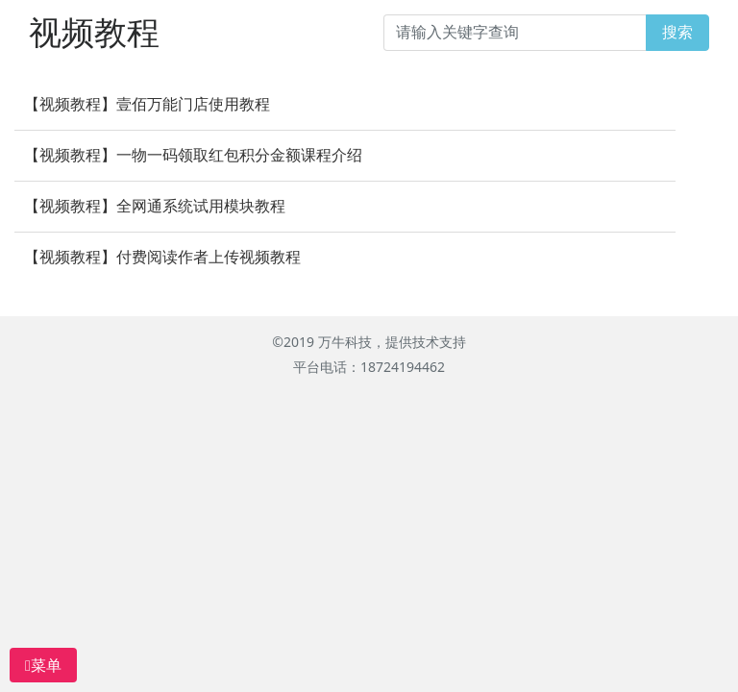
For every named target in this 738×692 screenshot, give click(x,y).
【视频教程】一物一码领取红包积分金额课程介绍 (193, 155)
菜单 (43, 665)
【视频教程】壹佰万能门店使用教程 (147, 104)
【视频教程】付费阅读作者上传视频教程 (162, 257)
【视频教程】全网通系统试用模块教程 (154, 206)
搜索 (677, 32)
